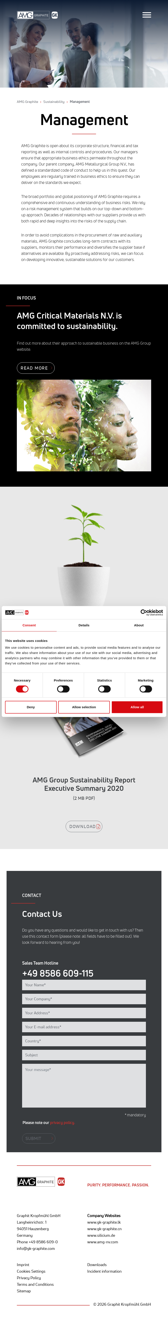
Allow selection (84, 707)
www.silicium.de (101, 1235)
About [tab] (139, 625)
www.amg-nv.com (102, 1241)
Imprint (23, 1264)
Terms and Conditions (35, 1284)
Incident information (104, 1271)
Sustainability (54, 101)
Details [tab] (84, 625)
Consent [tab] (29, 625)
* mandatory (135, 1115)
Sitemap (24, 1290)
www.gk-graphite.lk (104, 1222)
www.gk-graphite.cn (104, 1228)
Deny (31, 707)
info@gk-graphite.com (36, 1248)
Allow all (137, 707)
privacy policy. (62, 1122)
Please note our (49, 1122)
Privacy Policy (29, 1277)
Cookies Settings (31, 1271)
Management (80, 101)
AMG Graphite (27, 101)
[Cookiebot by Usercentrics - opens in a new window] (144, 612)
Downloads (97, 1264)
